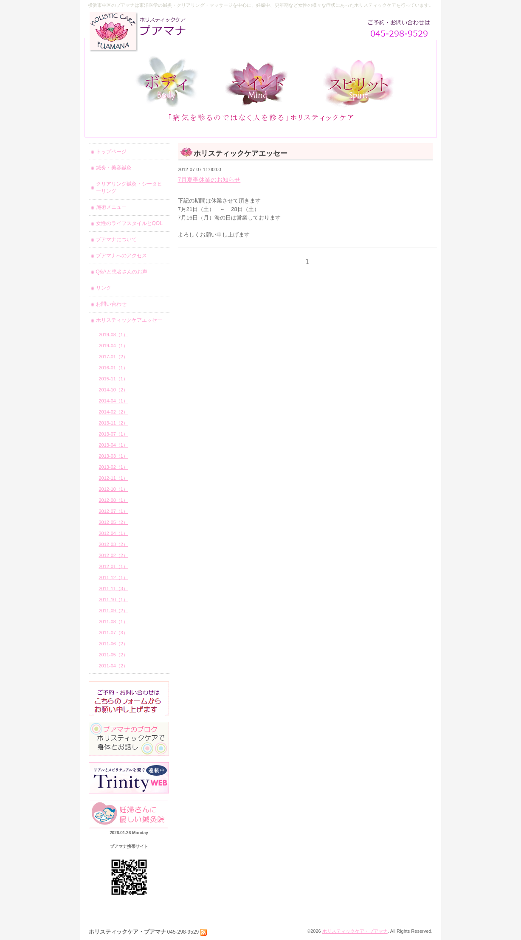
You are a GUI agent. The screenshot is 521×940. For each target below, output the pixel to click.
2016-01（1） (113, 367)
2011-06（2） (113, 643)
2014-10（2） (113, 389)
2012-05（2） (113, 522)
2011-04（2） (113, 665)
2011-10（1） (113, 599)
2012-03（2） (113, 544)
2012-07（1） (113, 511)
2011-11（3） (113, 588)
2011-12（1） (113, 577)
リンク (103, 288)
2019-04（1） (113, 345)
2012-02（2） (113, 555)
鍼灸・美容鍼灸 (114, 168)
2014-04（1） (113, 400)
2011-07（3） (113, 632)
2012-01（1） (113, 566)
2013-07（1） (113, 433)
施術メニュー (111, 207)
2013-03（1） (113, 456)
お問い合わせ (111, 304)
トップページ (111, 152)
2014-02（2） (113, 411)
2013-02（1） (113, 467)
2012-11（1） (113, 478)
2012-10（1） (113, 489)
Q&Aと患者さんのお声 (121, 272)
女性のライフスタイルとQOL (129, 223)
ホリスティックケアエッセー (129, 320)
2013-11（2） (113, 422)
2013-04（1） (113, 444)
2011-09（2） (113, 610)
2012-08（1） (113, 500)
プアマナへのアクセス (121, 256)
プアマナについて (116, 239)
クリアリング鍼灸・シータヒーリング (129, 187)
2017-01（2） (113, 356)
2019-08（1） (113, 334)
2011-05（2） (113, 654)
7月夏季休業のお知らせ (209, 179)
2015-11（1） (113, 378)
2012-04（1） (113, 533)
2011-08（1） (113, 621)
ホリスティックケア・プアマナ (355, 931)
